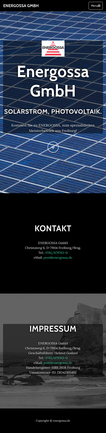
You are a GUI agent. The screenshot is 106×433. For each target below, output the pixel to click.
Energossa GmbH (21, 5)
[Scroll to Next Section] (53, 147)
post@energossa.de (57, 257)
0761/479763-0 (56, 253)
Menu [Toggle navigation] (95, 6)
